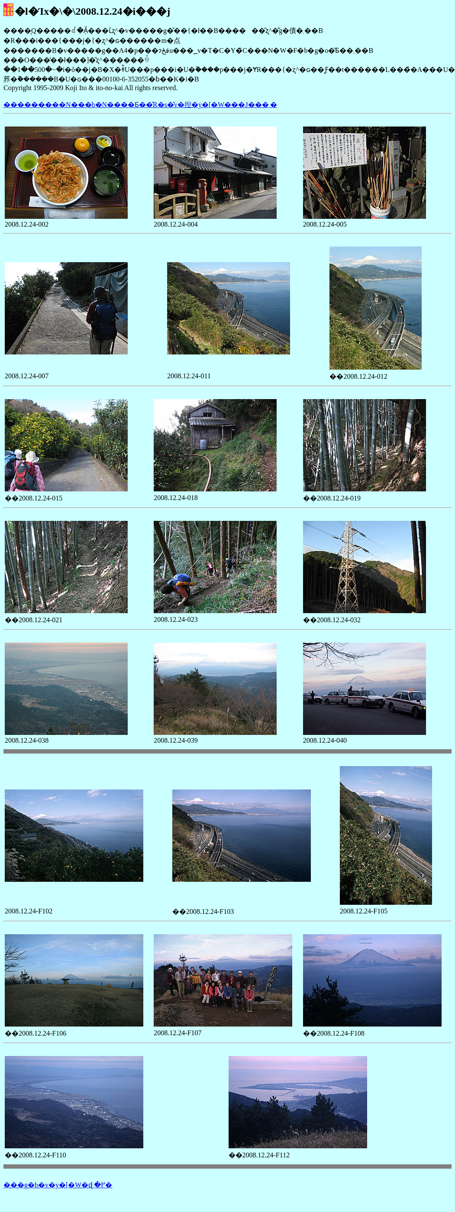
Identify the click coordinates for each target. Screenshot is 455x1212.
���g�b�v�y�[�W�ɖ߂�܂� (57, 1185)
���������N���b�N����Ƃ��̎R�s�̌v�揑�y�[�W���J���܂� (140, 104)
